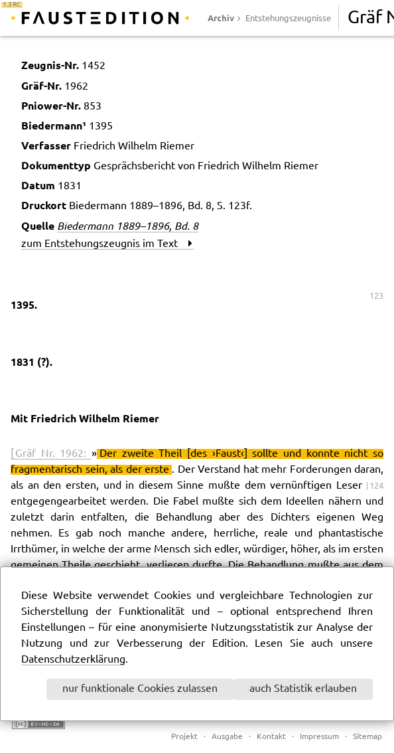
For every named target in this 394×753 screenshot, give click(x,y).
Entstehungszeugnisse (288, 19)
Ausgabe (227, 736)
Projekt (184, 736)
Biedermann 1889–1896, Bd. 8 (127, 226)
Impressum (319, 736)
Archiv (221, 18)
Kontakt (271, 736)
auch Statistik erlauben (303, 689)
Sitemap (367, 736)
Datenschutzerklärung (73, 660)
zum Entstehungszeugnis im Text (106, 244)
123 (376, 296)
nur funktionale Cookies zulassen (140, 689)
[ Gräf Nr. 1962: (51, 454)
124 (376, 486)
